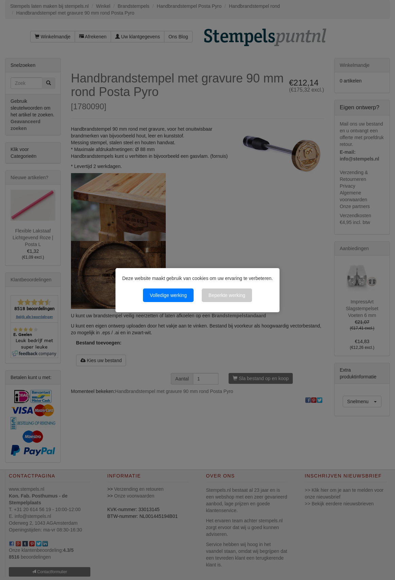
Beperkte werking (227, 295)
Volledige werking (168, 295)
